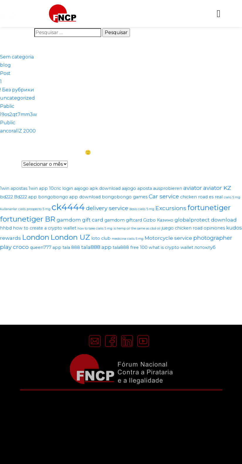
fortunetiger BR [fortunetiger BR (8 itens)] (27, 219)
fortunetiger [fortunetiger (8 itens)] (209, 207)
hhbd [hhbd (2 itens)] (6, 228)
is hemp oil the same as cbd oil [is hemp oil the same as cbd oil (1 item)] (137, 228)
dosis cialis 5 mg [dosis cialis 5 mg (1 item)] (141, 209)
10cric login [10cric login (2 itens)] (61, 188)
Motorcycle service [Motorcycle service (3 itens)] (168, 238)
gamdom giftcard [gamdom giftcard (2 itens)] (123, 220)
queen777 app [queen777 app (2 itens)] (45, 247)
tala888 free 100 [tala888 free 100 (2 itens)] (130, 247)
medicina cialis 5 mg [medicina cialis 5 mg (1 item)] (127, 239)
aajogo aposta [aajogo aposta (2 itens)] (137, 188)
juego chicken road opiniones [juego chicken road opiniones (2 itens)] (193, 228)
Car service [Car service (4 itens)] (164, 196)
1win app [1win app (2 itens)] (38, 188)
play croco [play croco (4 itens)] (14, 246)
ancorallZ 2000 (18, 131)
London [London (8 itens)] (35, 237)
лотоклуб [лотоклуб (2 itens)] (205, 247)
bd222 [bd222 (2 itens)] (6, 197)
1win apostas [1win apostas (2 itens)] (13, 188)
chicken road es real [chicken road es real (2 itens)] (201, 197)
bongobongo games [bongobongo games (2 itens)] (125, 197)
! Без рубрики (17, 90)
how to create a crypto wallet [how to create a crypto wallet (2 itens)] (44, 228)
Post (5, 73)
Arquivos (10, 164)
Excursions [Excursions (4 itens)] (170, 208)
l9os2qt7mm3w (18, 114)
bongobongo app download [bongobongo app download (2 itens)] (69, 197)
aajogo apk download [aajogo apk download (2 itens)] (97, 188)
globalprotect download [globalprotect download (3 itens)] (206, 220)
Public (7, 122)
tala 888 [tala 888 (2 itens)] (71, 247)
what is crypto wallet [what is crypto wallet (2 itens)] (171, 247)
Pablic (7, 106)
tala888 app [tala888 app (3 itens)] (96, 247)
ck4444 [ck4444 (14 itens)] (68, 207)
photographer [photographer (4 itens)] (212, 237)
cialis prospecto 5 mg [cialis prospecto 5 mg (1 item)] (34, 209)
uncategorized (17, 98)
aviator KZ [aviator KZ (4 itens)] (217, 187)
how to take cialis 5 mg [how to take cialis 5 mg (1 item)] (94, 228)
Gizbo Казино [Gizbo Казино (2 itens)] (158, 220)
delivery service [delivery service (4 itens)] (107, 208)
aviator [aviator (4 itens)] (192, 187)
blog (5, 65)
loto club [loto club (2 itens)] (101, 238)
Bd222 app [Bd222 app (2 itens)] (25, 197)
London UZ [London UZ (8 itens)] (70, 237)
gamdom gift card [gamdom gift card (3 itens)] (80, 220)
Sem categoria (17, 57)
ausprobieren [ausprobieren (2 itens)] (167, 188)
